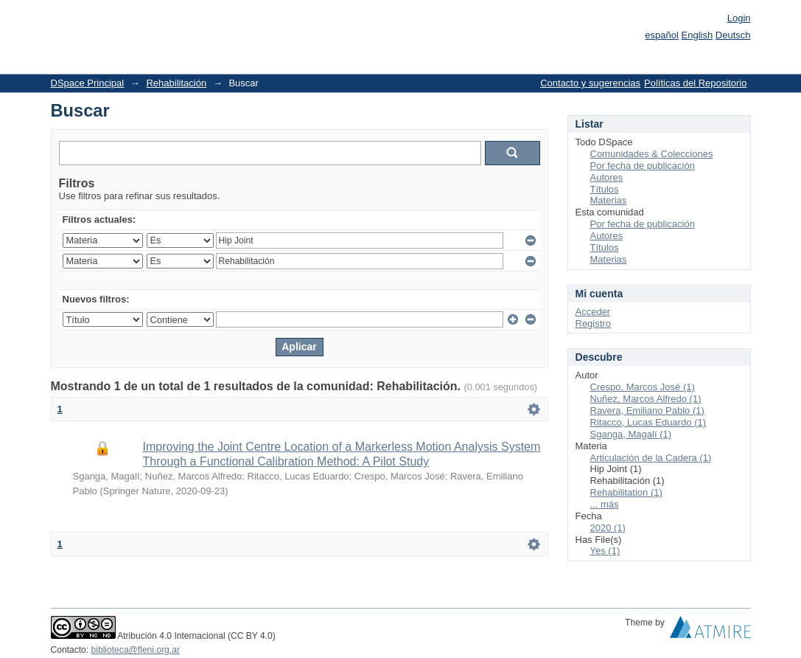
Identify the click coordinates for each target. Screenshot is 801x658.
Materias (608, 200)
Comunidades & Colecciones (651, 153)
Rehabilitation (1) (626, 492)
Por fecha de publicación (642, 165)
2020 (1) (608, 527)
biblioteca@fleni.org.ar (135, 650)
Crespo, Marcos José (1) (642, 386)
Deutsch (733, 35)
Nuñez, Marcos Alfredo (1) (646, 398)
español (662, 35)
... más (604, 504)
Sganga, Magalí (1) (631, 434)
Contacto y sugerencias (590, 83)
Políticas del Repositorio (695, 83)
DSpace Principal (88, 83)
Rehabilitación (176, 83)
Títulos (604, 189)
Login (739, 18)
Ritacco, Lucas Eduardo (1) (648, 422)
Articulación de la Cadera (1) (651, 457)
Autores (606, 177)
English (697, 35)
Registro (593, 323)
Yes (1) (605, 550)
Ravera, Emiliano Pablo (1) (647, 410)
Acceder (593, 311)
